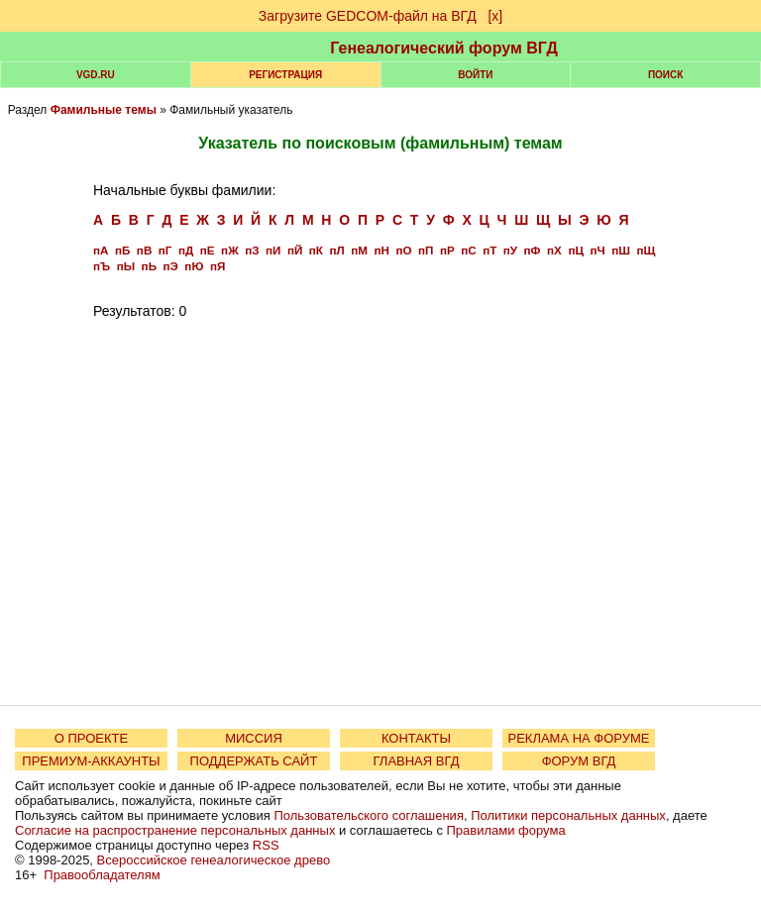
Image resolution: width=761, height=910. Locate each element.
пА (100, 250)
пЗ (252, 250)
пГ (165, 250)
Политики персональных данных (568, 815)
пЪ (101, 265)
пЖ (230, 250)
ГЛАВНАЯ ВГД (417, 761)
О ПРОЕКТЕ (91, 738)
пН (381, 250)
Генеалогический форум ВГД (444, 48)
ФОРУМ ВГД (579, 761)
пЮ (193, 265)
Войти (475, 74)
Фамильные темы (104, 110)
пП (425, 250)
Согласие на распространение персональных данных (175, 830)
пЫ (126, 265)
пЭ (170, 265)
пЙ (294, 250)
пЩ (645, 250)
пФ (532, 250)
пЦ (576, 250)
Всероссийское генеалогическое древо (214, 860)
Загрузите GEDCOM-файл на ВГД (368, 16)
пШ (620, 250)
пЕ (207, 250)
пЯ (217, 265)
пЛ (336, 250)
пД (185, 250)
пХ (554, 250)
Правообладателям (102, 874)
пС (468, 250)
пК (316, 250)
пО (403, 250)
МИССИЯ (253, 738)
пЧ (597, 250)
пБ (122, 250)
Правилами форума (506, 830)
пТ (489, 250)
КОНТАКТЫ (416, 738)
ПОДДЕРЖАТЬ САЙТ (254, 761)
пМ (359, 250)
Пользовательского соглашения (368, 815)
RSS (266, 845)
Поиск (665, 74)
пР (447, 250)
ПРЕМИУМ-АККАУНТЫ (91, 761)
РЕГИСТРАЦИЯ (285, 74)
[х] (495, 16)
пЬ (149, 265)
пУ (510, 250)
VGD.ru (95, 74)
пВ (144, 250)
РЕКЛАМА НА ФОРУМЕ (578, 738)
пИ (273, 250)
